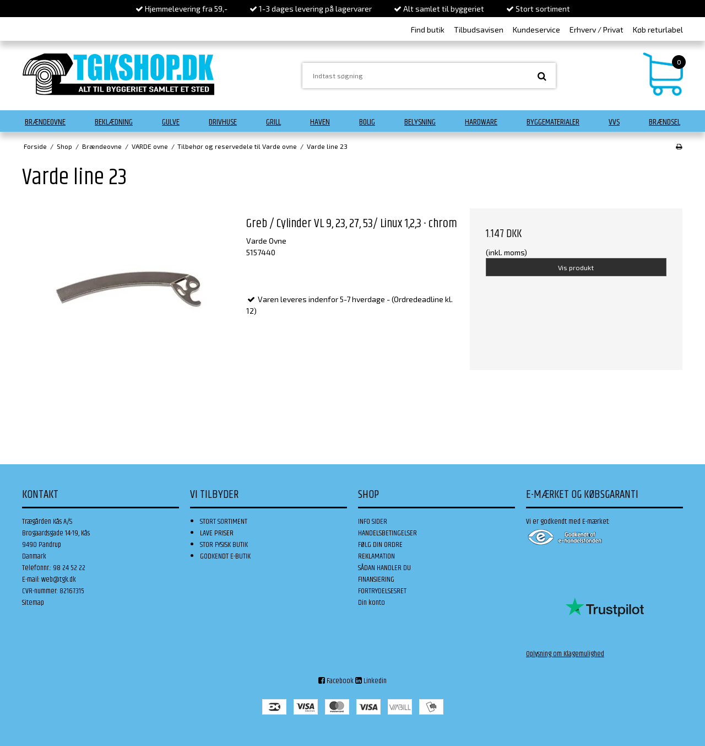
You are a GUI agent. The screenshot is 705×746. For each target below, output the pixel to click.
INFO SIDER (372, 522)
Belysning (420, 122)
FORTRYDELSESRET (382, 591)
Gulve (171, 122)
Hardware (481, 122)
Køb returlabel (658, 29)
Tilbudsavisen (478, 29)
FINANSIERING (376, 579)
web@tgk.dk (58, 579)
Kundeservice (536, 29)
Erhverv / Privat (596, 29)
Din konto (371, 603)
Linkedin (371, 681)
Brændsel (664, 122)
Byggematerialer (553, 122)
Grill (273, 122)
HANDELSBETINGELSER (387, 533)
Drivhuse (223, 122)
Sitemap (33, 603)
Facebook (336, 681)
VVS (614, 122)
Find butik (427, 29)
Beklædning (114, 122)
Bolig (367, 122)
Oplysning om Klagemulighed (565, 654)
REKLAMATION (376, 556)
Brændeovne (45, 122)
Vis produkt (576, 267)
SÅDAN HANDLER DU (384, 568)
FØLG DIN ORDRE (380, 545)
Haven (320, 122)
